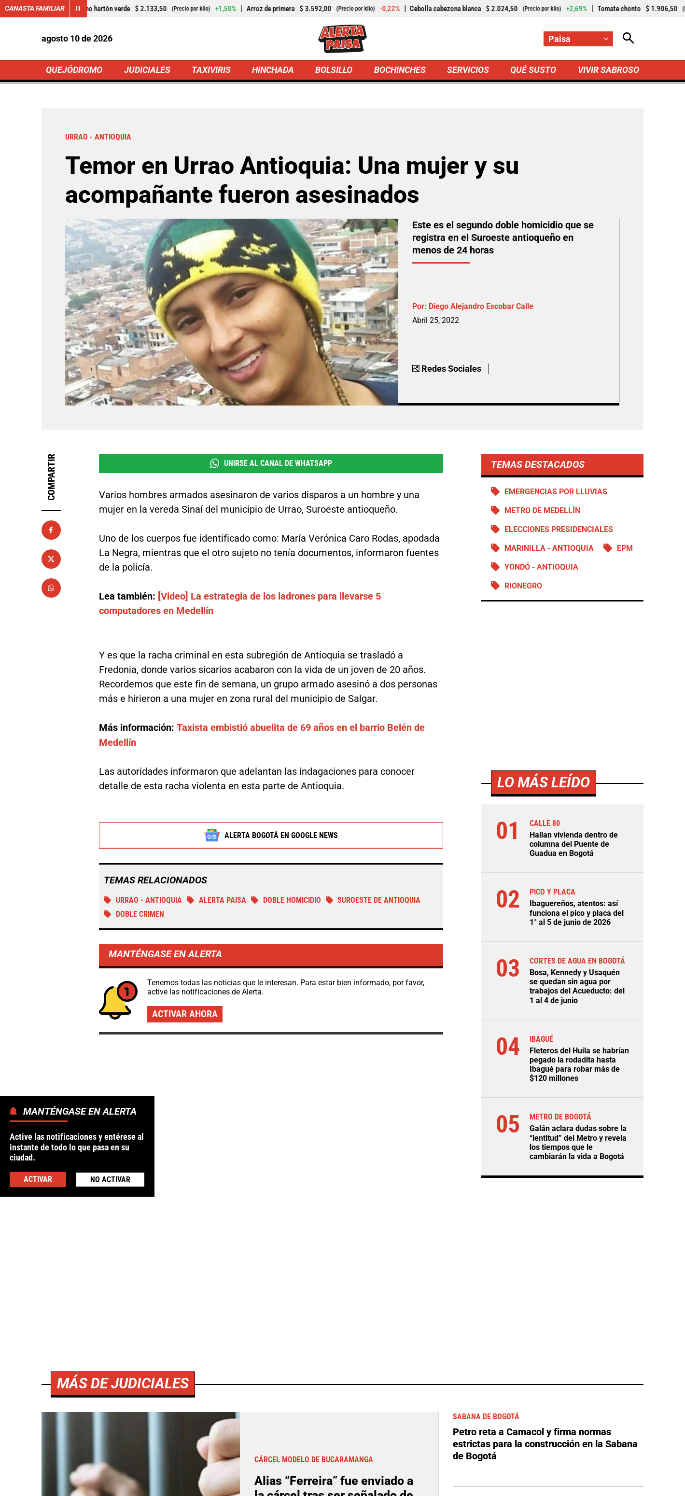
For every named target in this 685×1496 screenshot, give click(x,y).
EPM (625, 550)
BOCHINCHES (400, 71)
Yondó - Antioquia (541, 568)
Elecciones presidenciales (558, 531)
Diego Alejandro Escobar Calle (481, 308)
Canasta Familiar (35, 9)
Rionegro (523, 587)
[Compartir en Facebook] (51, 531)
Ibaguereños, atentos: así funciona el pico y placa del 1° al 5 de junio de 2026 (577, 915)
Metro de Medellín (542, 512)
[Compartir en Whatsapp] (51, 589)
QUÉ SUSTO (533, 71)
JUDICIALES (147, 71)
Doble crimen (134, 914)
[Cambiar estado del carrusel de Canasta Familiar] (78, 8)
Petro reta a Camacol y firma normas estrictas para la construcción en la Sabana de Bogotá (545, 1446)
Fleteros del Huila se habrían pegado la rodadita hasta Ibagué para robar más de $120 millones (579, 1067)
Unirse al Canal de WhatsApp (271, 465)
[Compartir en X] (51, 560)
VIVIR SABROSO (608, 71)
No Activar (110, 1179)
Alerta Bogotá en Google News (271, 835)
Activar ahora (185, 1015)
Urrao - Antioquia (143, 900)
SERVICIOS (468, 71)
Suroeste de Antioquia (373, 900)
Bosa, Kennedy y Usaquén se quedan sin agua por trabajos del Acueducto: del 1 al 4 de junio (577, 988)
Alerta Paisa (216, 900)
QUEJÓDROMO (74, 71)
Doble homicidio (286, 900)
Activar (38, 1179)
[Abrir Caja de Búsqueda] (628, 38)
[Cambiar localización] (578, 38)
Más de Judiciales (123, 1385)
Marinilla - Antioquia (549, 550)
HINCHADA (273, 71)
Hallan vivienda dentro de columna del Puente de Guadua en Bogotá (574, 846)
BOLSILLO (333, 71)
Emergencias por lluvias (555, 493)
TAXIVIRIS (211, 71)
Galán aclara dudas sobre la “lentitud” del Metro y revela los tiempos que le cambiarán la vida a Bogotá (578, 1145)
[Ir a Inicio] (342, 39)
